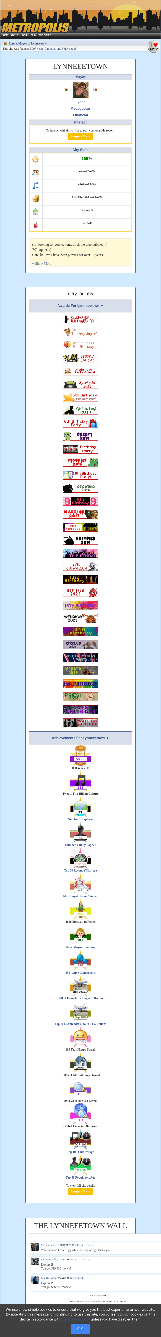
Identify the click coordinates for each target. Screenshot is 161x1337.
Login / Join (80, 136)
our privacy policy (75, 1319)
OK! (80, 1328)
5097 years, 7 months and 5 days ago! (53, 48)
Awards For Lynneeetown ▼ (80, 306)
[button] (41, 263)
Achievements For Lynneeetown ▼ (80, 738)
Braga (74, 1259)
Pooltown (77, 1245)
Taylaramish (77, 1277)
